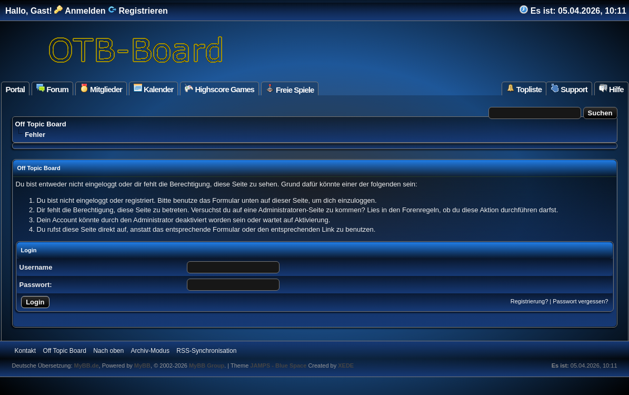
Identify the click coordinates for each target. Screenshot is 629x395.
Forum (52, 89)
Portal (15, 89)
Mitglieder (101, 89)
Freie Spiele (290, 89)
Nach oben (108, 350)
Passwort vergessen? (580, 301)
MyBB (142, 365)
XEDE (346, 365)
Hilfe (611, 89)
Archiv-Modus (150, 350)
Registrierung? (529, 301)
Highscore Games (219, 89)
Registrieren (138, 10)
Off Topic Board (40, 124)
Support (569, 89)
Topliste (524, 89)
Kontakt (25, 350)
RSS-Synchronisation (206, 350)
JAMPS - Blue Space (279, 365)
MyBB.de (86, 365)
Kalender (153, 89)
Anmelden (79, 10)
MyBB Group (206, 365)
